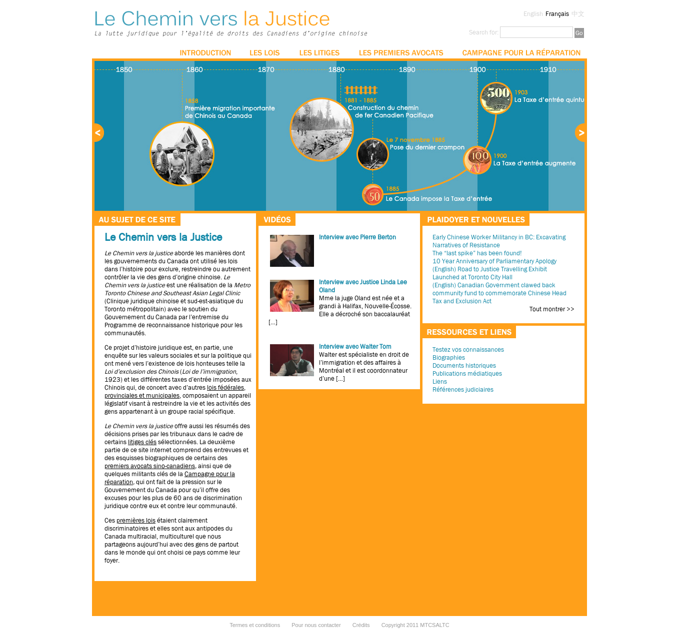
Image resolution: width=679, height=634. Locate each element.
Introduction (206, 52)
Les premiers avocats (401, 52)
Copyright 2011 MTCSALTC (416, 625)
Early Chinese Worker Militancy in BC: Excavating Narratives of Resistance (499, 241)
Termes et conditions (255, 625)
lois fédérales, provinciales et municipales (175, 391)
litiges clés (142, 442)
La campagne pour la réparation (521, 52)
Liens (439, 381)
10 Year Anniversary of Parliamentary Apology (494, 261)
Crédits (361, 625)
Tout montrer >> (552, 309)
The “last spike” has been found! (477, 253)
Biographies (448, 357)
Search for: (483, 32)
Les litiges (319, 52)
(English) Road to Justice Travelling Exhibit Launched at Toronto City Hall (489, 273)
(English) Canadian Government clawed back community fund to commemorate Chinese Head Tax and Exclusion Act (499, 293)
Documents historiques (464, 365)
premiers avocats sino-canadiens (149, 466)
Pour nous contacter (316, 625)
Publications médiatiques (467, 373)
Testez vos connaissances (468, 349)
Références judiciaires (463, 389)
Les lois (265, 52)
